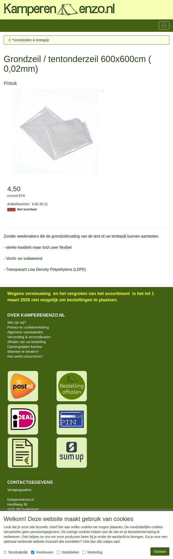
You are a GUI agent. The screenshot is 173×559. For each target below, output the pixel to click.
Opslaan (160, 551)
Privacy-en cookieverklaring (28, 327)
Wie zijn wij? (16, 322)
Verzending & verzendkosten (28, 337)
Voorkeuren (42, 552)
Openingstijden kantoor (24, 347)
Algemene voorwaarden (25, 332)
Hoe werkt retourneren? (25, 356)
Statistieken (68, 552)
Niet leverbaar (27, 209)
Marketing (92, 552)
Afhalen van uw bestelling (26, 342)
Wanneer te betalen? (23, 351)
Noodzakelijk (16, 552)
